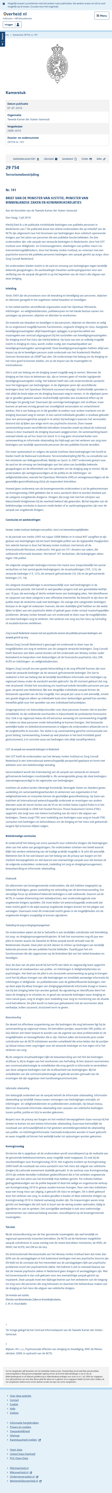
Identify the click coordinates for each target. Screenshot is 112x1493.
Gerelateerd (69, 158)
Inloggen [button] (9, 24)
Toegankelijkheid (20, 1431)
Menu (103, 15)
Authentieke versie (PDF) (26, 159)
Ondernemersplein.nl (22, 1476)
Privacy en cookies (20, 1427)
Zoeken (14, 1413)
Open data (16, 1449)
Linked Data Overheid (22, 1454)
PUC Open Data (19, 1458)
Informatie (51, 158)
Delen (101, 158)
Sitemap (15, 1435)
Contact (14, 1400)
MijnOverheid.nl (19, 1468)
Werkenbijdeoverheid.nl (24, 1481)
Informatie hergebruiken (24, 1423)
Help (12, 1408)
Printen (87, 158)
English (14, 1404)
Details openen (2, 39)
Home (6, 34)
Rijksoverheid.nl (19, 1472)
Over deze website (20, 1396)
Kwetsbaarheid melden (23, 1440)
